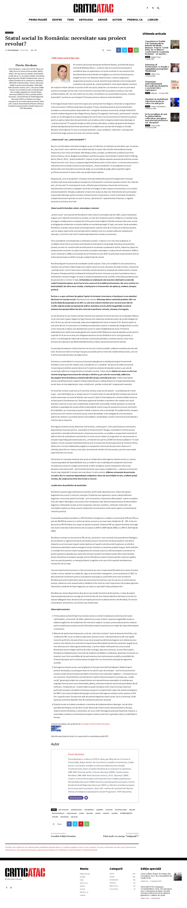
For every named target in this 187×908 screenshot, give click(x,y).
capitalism (99, 810)
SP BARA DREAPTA (126, 813)
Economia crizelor (121, 810)
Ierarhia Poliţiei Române (63, 836)
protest (81, 813)
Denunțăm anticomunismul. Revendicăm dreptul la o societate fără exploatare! (156, 86)
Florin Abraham (13, 50)
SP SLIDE (55, 817)
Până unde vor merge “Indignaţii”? (121, 836)
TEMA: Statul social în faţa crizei (65, 58)
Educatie (132, 810)
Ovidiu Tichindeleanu (158, 106)
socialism (114, 813)
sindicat (97, 813)
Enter (148, 57)
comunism (108, 810)
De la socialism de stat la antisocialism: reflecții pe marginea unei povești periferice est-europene (156, 118)
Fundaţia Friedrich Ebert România (80, 727)
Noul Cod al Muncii (58, 813)
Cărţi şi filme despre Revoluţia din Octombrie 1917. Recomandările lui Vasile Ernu (156, 876)
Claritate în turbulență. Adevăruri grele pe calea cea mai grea (156, 101)
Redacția (154, 93)
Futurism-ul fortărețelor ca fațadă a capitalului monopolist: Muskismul (157, 68)
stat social (74, 817)
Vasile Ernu (144, 881)
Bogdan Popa (156, 57)
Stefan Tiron (155, 74)
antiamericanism (76, 810)
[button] (158, 8)
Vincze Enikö (155, 126)
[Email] (86, 798)
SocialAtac (9, 33)
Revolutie (89, 813)
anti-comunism (63, 810)
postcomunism (72, 813)
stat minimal (64, 817)
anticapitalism (89, 810)
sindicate (106, 813)
